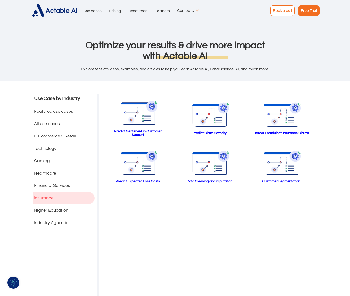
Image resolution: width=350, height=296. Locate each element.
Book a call (282, 11)
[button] (91, 10)
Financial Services (52, 185)
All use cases (47, 123)
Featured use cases (53, 111)
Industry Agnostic (51, 222)
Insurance (43, 198)
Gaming (42, 161)
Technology (45, 148)
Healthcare (45, 173)
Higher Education (51, 210)
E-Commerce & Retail (55, 136)
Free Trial (309, 11)
